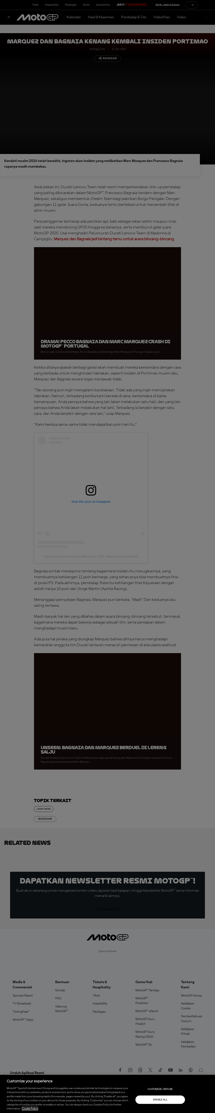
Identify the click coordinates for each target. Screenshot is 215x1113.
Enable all (160, 1099)
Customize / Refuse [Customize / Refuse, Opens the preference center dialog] (160, 1089)
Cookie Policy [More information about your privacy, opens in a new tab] (30, 1108)
